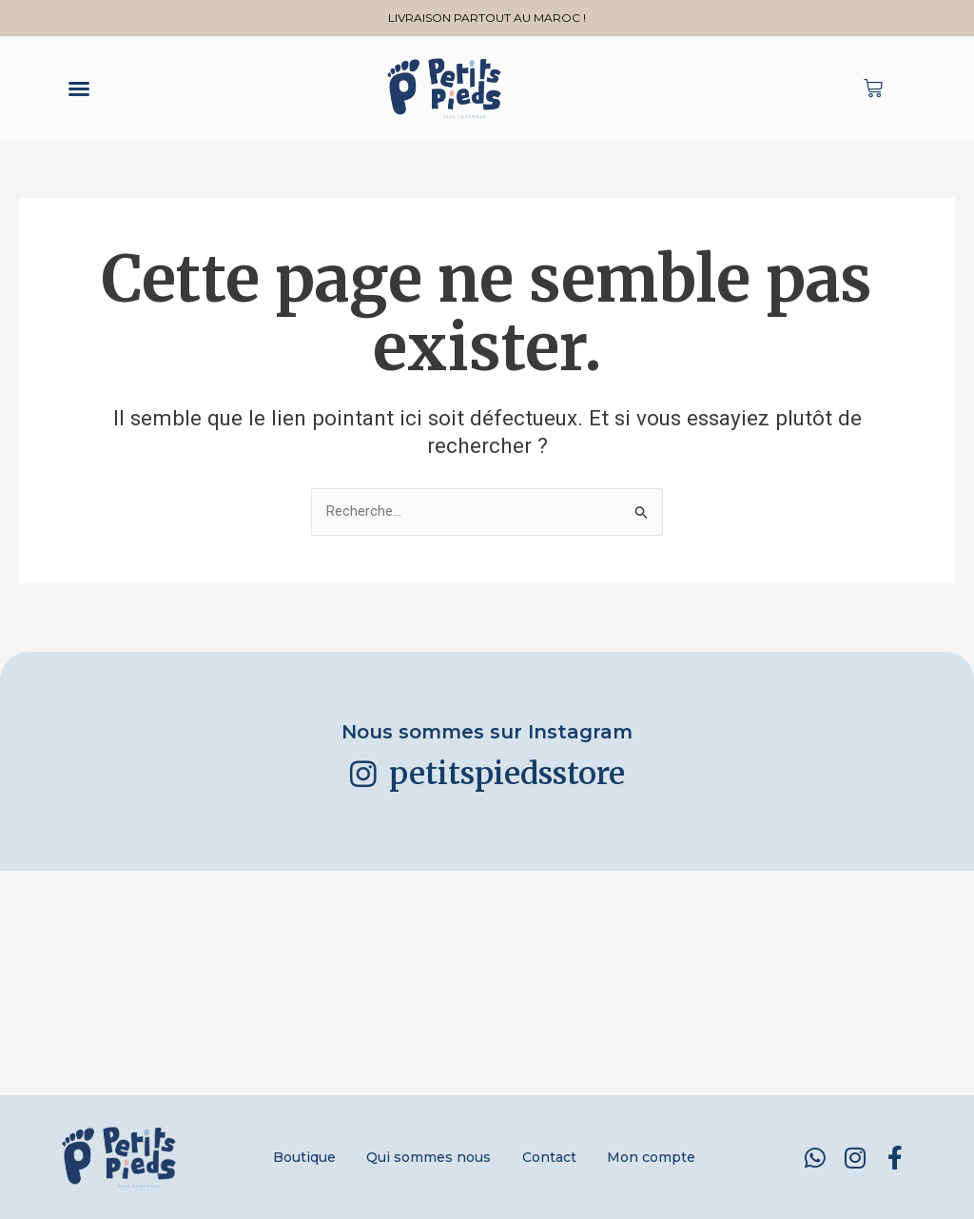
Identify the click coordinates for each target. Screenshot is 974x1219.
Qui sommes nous (425, 1157)
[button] (79, 88)
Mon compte (662, 1157)
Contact (553, 1157)
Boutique (294, 1157)
